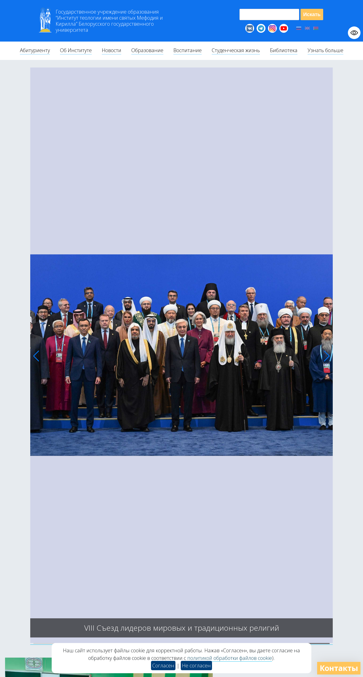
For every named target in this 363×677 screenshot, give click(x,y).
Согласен (163, 665)
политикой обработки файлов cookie (229, 658)
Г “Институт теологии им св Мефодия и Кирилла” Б (109, 21)
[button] (36, 356)
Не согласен (196, 665)
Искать (312, 14)
